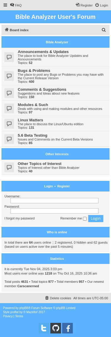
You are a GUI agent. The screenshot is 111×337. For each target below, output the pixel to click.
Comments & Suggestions (42, 89)
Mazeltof (32, 312)
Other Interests (56, 154)
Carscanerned (28, 286)
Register (63, 186)
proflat (14, 312)
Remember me (73, 219)
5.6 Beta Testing (32, 135)
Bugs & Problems (34, 70)
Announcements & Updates (43, 51)
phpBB (24, 308)
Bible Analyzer (57, 42)
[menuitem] (16, 5)
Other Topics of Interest (40, 163)
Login (48, 186)
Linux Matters (30, 120)
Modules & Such (33, 105)
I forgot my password (19, 218)
